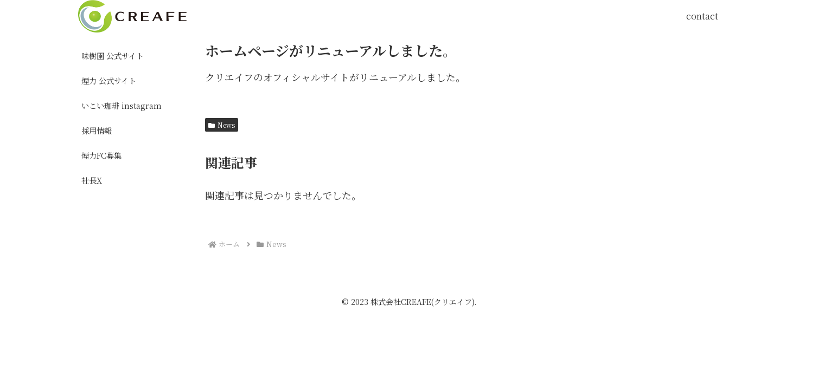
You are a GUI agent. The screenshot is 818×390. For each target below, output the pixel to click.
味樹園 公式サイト (112, 55)
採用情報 (96, 130)
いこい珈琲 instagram (121, 105)
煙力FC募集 (101, 155)
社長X (91, 180)
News (221, 124)
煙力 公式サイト (108, 80)
